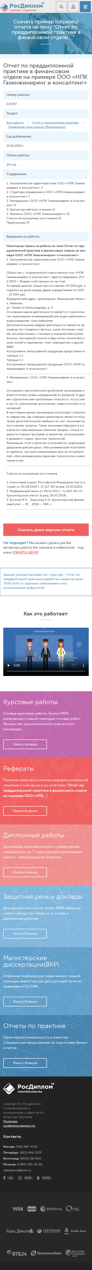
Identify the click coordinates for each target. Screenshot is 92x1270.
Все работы (15, 122)
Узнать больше (25, 744)
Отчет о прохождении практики (55, 122)
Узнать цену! (26, 552)
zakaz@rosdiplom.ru (17, 1170)
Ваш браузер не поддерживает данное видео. (46, 652)
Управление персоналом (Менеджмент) (37, 127)
